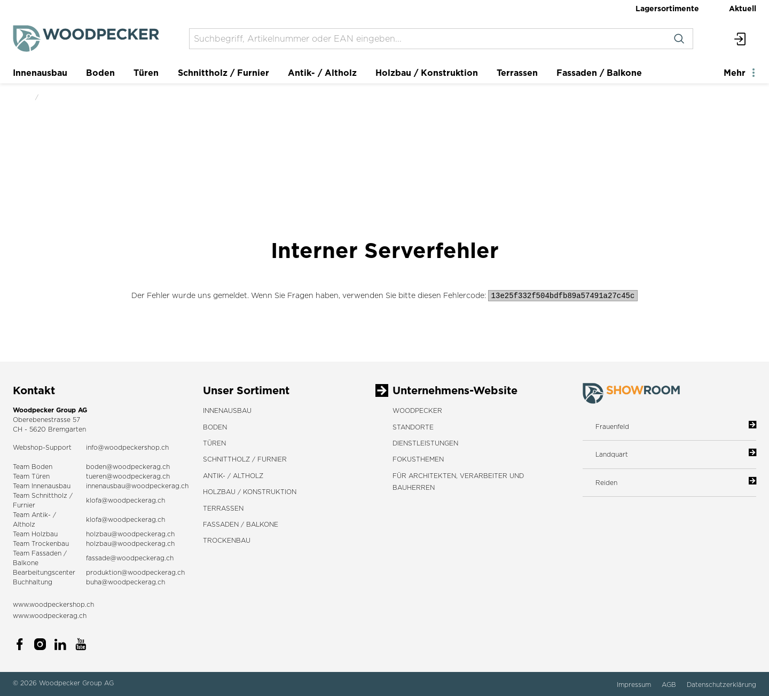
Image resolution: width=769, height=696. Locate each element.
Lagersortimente (667, 8)
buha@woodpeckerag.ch (125, 581)
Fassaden (46, 553)
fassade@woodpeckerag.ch (130, 557)
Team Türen (31, 476)
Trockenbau (226, 540)
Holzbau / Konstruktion (426, 72)
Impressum (635, 684)
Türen (146, 72)
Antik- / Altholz (322, 72)
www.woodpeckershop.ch (53, 604)
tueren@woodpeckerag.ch (128, 476)
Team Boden (32, 466)
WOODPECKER (417, 410)
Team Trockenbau (41, 543)
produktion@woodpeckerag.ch (135, 572)
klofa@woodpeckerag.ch (125, 500)
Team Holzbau (35, 533)
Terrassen (517, 72)
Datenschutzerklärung (721, 684)
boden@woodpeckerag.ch (128, 466)
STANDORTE (413, 427)
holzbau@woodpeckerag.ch (130, 533)
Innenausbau (40, 72)
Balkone (25, 562)
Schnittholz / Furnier (223, 72)
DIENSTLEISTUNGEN (425, 443)
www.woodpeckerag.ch (50, 615)
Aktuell (742, 8)
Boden (100, 72)
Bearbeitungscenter (44, 572)
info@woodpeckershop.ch (127, 447)
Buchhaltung (32, 581)
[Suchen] (679, 38)
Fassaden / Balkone (599, 72)
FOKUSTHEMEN (418, 459)
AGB (670, 684)
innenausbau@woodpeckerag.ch (137, 485)
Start (21, 96)
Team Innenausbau (41, 485)
